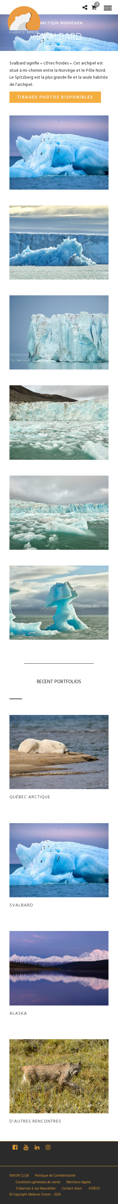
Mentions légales (78, 1182)
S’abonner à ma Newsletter (36, 1188)
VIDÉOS (94, 1188)
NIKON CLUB (19, 1176)
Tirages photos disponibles (55, 97)
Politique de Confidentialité (55, 1176)
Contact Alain (72, 1188)
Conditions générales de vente (38, 1182)
